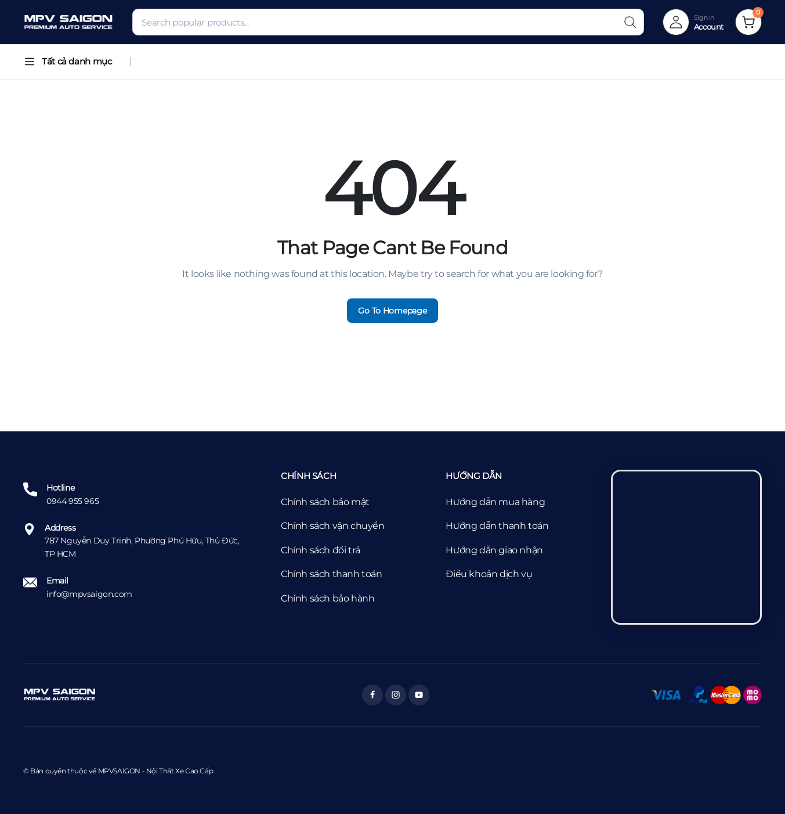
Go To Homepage (392, 310)
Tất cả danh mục (67, 61)
